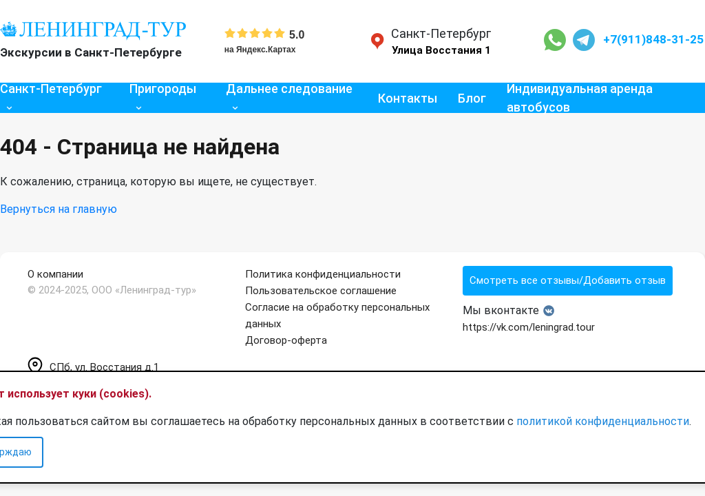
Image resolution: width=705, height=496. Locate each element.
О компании (55, 274)
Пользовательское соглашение (321, 291)
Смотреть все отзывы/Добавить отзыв (568, 280)
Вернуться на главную (58, 209)
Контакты (407, 98)
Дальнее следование (289, 88)
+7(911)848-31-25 (653, 39)
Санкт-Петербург (51, 88)
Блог (472, 98)
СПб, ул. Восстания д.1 (93, 367)
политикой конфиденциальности (602, 421)
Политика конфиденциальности (323, 274)
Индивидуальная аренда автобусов (580, 97)
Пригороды (162, 88)
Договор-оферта (286, 340)
